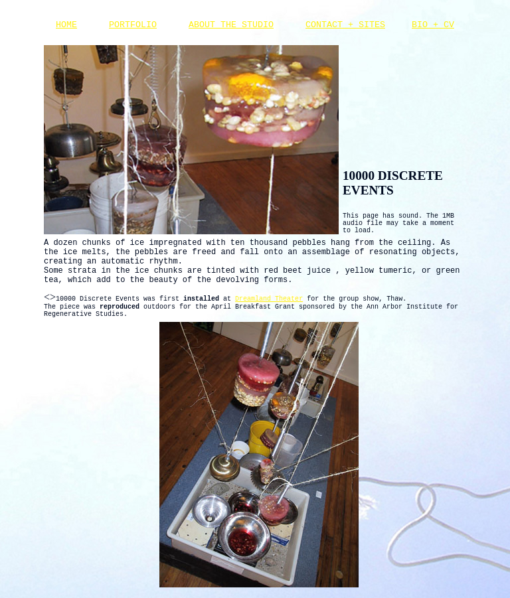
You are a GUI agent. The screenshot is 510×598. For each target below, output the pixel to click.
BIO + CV (433, 25)
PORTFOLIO (133, 25)
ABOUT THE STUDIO (231, 25)
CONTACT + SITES (345, 25)
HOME (66, 25)
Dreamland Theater (269, 299)
